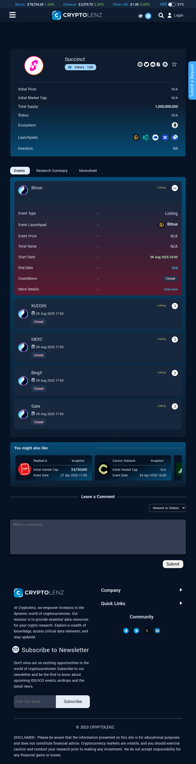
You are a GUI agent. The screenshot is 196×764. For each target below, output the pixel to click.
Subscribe (73, 701)
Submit (173, 564)
